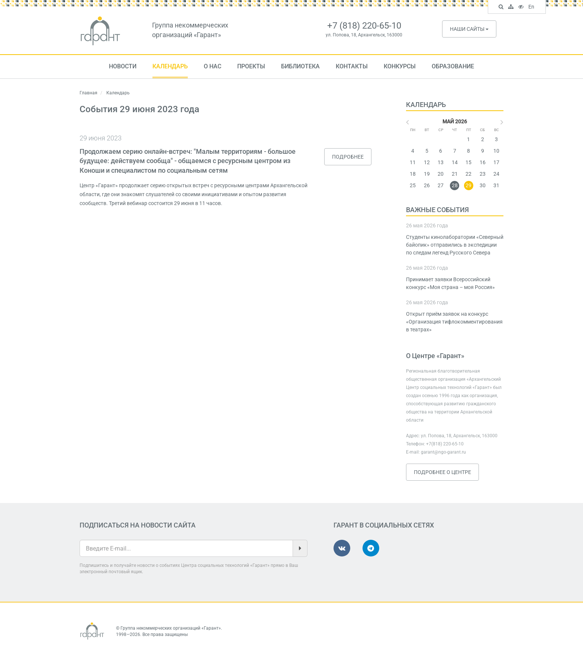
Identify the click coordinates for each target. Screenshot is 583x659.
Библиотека (300, 66)
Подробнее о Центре (442, 472)
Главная (88, 92)
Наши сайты (469, 29)
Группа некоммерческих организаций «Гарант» (170, 628)
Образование (453, 66)
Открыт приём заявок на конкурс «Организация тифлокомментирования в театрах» (454, 321)
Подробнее (348, 157)
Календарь (170, 66)
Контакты (352, 66)
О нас (212, 66)
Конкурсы (400, 66)
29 (468, 185)
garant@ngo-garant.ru (443, 452)
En (532, 7)
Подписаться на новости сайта (138, 525)
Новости (122, 66)
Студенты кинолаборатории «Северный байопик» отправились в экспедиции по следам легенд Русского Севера (454, 245)
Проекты (251, 66)
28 (455, 185)
